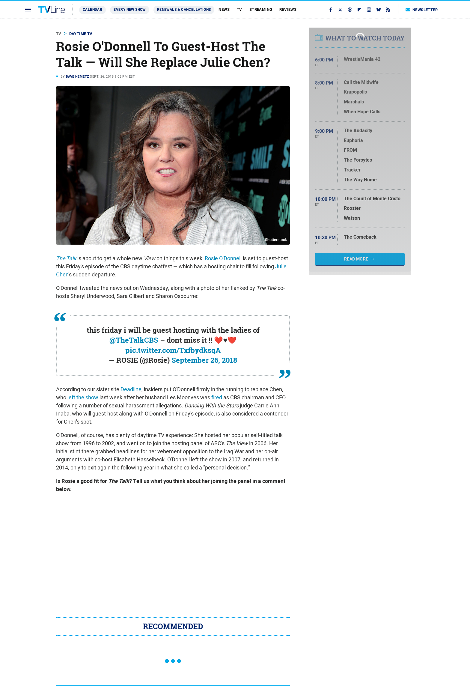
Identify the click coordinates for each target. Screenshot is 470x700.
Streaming (260, 9)
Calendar (92, 9)
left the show (82, 397)
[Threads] (349, 9)
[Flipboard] (359, 9)
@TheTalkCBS (133, 340)
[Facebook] (330, 9)
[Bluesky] (378, 9)
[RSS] (388, 9)
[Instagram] (369, 9)
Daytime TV (81, 34)
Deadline (130, 389)
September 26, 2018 (204, 360)
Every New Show (130, 9)
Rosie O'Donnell (223, 258)
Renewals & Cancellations (184, 9)
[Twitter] (340, 9)
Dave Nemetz (77, 76)
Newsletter (422, 10)
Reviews (287, 9)
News (224, 9)
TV (239, 9)
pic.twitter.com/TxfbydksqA (173, 350)
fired (216, 397)
